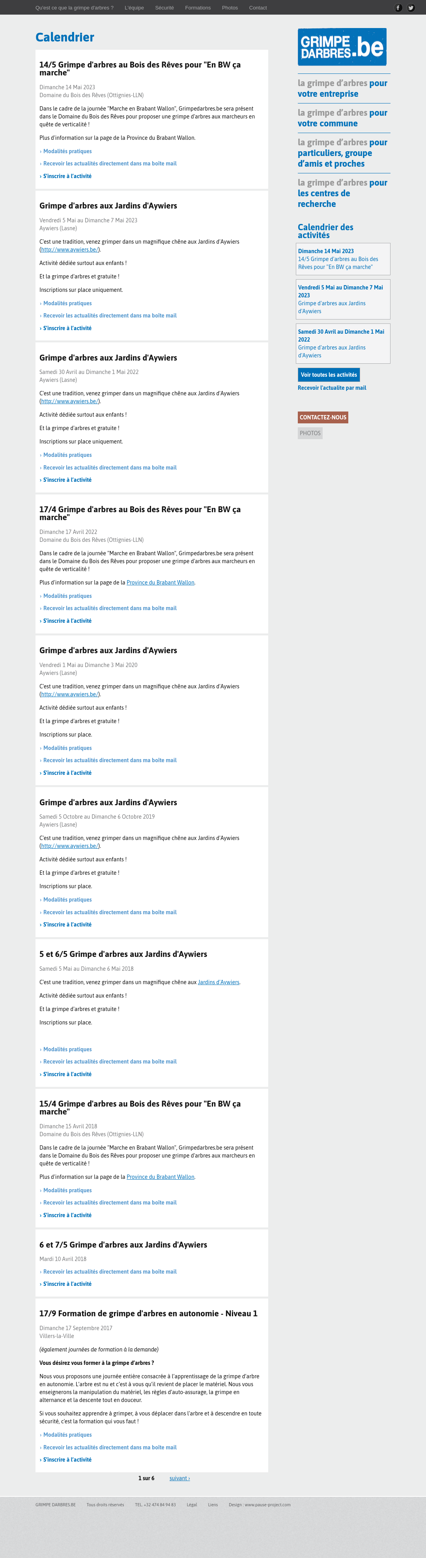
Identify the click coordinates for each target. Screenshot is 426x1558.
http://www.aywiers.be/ (69, 249)
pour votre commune (342, 117)
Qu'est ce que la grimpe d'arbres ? (75, 8)
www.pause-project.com (268, 1504)
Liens (213, 1504)
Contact (258, 8)
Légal (192, 1504)
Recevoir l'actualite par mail (332, 388)
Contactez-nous (323, 417)
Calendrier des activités (325, 231)
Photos (230, 8)
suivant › (180, 1478)
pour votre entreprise (342, 88)
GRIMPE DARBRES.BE (56, 1504)
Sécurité (164, 8)
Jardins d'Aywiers (218, 982)
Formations (198, 8)
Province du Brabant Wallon (160, 1177)
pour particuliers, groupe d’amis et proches (342, 153)
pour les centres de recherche (342, 193)
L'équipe (134, 8)
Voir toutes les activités (329, 375)
